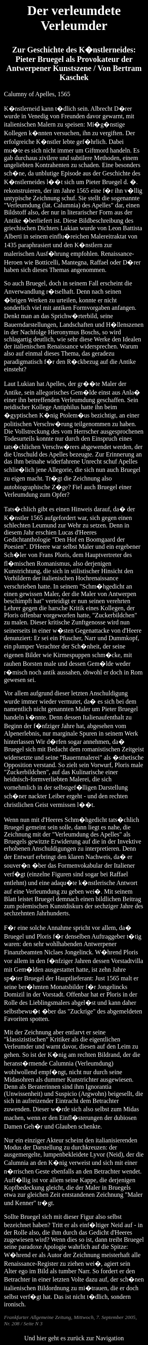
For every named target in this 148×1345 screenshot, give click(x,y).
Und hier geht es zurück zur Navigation (74, 1338)
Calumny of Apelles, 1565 (37, 94)
